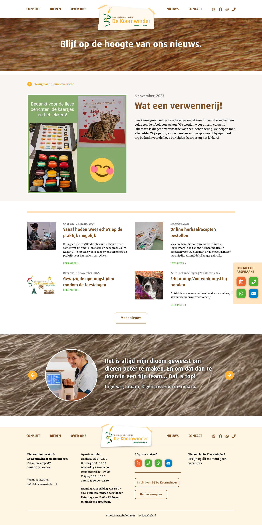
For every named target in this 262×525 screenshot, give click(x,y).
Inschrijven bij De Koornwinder (157, 482)
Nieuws (172, 9)
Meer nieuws (131, 317)
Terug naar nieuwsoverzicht (50, 84)
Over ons (78, 9)
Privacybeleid (147, 515)
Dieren (55, 9)
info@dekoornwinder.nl (42, 484)
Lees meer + (71, 263)
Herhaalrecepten (151, 494)
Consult (33, 9)
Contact (195, 9)
